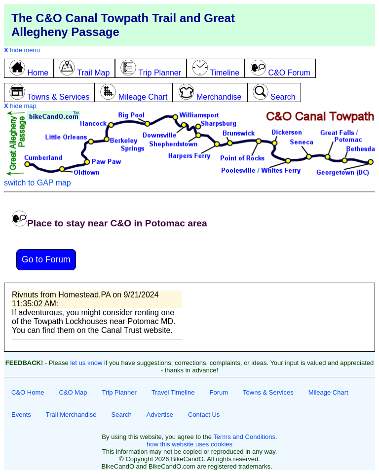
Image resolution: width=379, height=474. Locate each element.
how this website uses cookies (189, 444)
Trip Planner (119, 392)
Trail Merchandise (71, 414)
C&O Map (73, 392)
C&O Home (27, 392)
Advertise (160, 414)
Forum (219, 392)
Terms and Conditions (244, 436)
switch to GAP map (37, 183)
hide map (20, 105)
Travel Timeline (173, 392)
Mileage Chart (328, 392)
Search (122, 414)
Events (21, 414)
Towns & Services (268, 392)
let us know (86, 362)
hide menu (22, 50)
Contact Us (204, 414)
